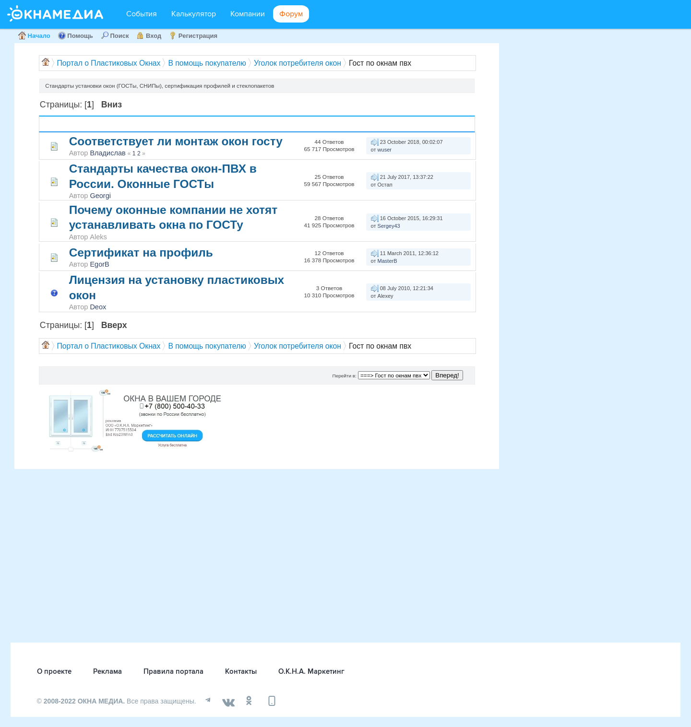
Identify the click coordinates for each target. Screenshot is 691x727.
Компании (247, 14)
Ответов (329, 120)
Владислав (107, 153)
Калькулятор (193, 14)
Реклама (107, 671)
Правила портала (173, 671)
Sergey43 (389, 226)
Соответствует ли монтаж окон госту (176, 141)
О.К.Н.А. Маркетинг (311, 671)
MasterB (387, 261)
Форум (291, 14)
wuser (385, 149)
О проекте (54, 671)
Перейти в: (345, 375)
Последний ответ (388, 124)
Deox (98, 307)
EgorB (99, 264)
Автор (102, 124)
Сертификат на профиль (141, 252)
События (141, 14)
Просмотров (330, 127)
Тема (80, 124)
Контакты (241, 671)
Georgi (100, 195)
